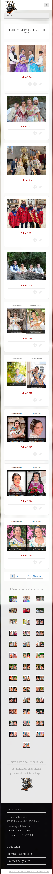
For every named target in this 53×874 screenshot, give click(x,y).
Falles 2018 (27, 393)
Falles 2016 (27, 501)
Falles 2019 (27, 338)
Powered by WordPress (19, 871)
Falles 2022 (27, 180)
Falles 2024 (27, 77)
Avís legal (13, 846)
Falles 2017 (27, 447)
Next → (37, 576)
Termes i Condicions (20, 853)
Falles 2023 (27, 126)
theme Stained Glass (39, 871)
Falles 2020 (27, 285)
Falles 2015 (27, 555)
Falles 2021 (27, 233)
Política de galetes (18, 861)
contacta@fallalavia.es (18, 826)
